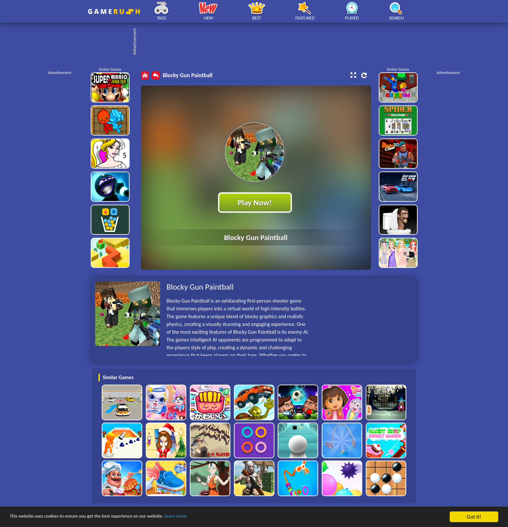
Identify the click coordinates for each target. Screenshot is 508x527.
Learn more (202, 517)
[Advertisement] (257, 42)
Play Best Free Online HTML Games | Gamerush (113, 11)
